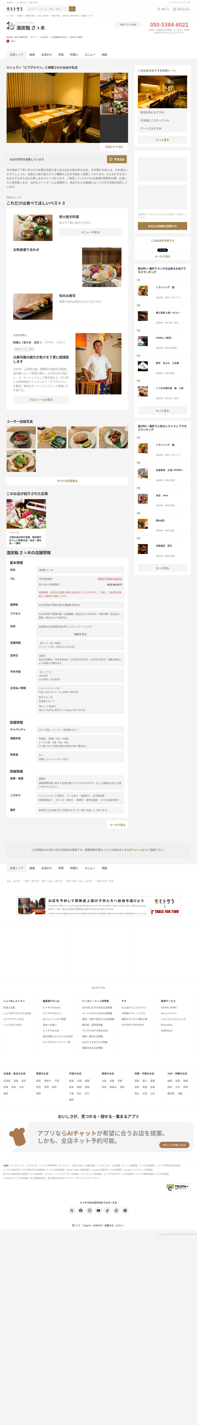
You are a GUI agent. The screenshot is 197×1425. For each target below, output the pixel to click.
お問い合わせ (78, 1165)
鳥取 (144, 1086)
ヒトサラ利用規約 (147, 1165)
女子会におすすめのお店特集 (97, 1007)
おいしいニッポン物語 (54, 1019)
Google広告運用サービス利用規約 (106, 1169)
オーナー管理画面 (130, 1165)
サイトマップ (64, 1165)
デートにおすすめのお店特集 (97, 1013)
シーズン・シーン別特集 (95, 1000)
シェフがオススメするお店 (17, 1013)
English (87, 1225)
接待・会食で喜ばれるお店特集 (98, 1019)
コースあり (72, 795)
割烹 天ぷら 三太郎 (167, 362)
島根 (152, 1086)
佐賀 (177, 1080)
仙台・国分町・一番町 (18, 881)
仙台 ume (162, 495)
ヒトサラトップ (17, 1165)
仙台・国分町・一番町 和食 (49, 15)
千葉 (56, 1080)
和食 (9, 37)
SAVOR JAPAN (168, 1007)
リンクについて (104, 1165)
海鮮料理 (23, 37)
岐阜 (71, 1086)
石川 (87, 1093)
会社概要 (116, 1165)
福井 (71, 1099)
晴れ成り (160, 520)
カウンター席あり (64, 799)
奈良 (104, 1086)
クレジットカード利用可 (51, 795)
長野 (87, 1080)
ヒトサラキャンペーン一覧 (56, 1042)
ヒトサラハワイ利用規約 (91, 1174)
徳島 (137, 1080)
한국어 (119, 1225)
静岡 (79, 1086)
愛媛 (152, 1080)
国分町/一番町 (39, 881)
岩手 (24, 1080)
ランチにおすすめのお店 (95, 1030)
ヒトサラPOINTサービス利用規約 (119, 1174)
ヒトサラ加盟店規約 (56, 1169)
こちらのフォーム (131, 850)
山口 (152, 1093)
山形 (21, 1086)
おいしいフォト (169, 1013)
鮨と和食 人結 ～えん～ (168, 312)
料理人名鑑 (9, 1007)
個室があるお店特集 (92, 1048)
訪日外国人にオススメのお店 (58, 1036)
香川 (144, 1080)
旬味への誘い (50, 1025)
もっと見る (162, 140)
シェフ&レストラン (14, 1000)
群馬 (38, 1093)
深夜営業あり (46, 799)
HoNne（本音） (164, 337)
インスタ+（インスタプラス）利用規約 (61, 1174)
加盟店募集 (90, 1165)
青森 (16, 1080)
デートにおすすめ (151, 128)
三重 (71, 1093)
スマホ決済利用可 (109, 799)
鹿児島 (170, 1093)
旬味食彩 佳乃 (164, 545)
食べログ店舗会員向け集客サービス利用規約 (23, 1174)
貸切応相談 (92, 799)
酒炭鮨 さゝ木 (30, 27)
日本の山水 (166, 1030)
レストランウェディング (173, 1019)
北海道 (6, 1080)
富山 (79, 1093)
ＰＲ (123, 1000)
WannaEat (166, 1025)
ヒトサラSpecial (51, 1007)
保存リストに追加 (128, 24)
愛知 (87, 1086)
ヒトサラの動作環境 (48, 1165)
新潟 (71, 1080)
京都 (120, 1080)
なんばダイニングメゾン (134, 1007)
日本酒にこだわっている (155, 120)
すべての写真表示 (67, 481)
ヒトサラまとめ (51, 1030)
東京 (38, 1080)
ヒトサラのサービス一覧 (179, 2)
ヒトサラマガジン (52, 1013)
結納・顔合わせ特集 (92, 1036)
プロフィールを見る (41, 399)
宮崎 (185, 1086)
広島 (144, 1093)
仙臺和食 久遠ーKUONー (169, 469)
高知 (137, 1086)
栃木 (54, 1086)
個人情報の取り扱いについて (60, 1178)
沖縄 (180, 1093)
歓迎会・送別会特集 (92, 1025)
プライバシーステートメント (87, 1178)
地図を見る (80, 634)
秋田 (13, 1086)
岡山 (137, 1093)
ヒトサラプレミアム (13, 1019)
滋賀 (122, 1086)
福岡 (169, 1080)
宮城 (5, 1086)
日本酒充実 (98, 795)
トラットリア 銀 (165, 287)
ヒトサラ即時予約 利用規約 (169, 1165)
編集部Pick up (51, 1000)
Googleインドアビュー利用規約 (138, 1169)
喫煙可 (80, 799)
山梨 (79, 1080)
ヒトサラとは (31, 1165)
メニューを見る (90, 232)
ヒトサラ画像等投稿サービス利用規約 (152, 1174)
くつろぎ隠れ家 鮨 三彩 (170, 388)
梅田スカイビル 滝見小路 (134, 1019)
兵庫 (112, 1080)
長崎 (185, 1080)
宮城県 (19, 15)
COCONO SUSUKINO (132, 1025)
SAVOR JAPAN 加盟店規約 (78, 1169)
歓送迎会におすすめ (152, 112)
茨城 (46, 1086)
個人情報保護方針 (38, 1178)
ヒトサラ (10, 15)
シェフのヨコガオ (12, 1025)
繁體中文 (109, 1225)
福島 (5, 1093)
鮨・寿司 (15, 37)
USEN (6, 1165)
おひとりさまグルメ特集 (95, 1042)
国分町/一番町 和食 (70, 15)
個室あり (85, 795)
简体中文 (97, 1225)
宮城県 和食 (30, 15)
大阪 (104, 1080)
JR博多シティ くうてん (133, 1013)
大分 (177, 1086)
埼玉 (38, 1086)
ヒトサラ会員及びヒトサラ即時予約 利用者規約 (24, 1169)
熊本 (169, 1086)
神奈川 (47, 1080)
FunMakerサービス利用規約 (16, 1178)
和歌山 (113, 1086)
